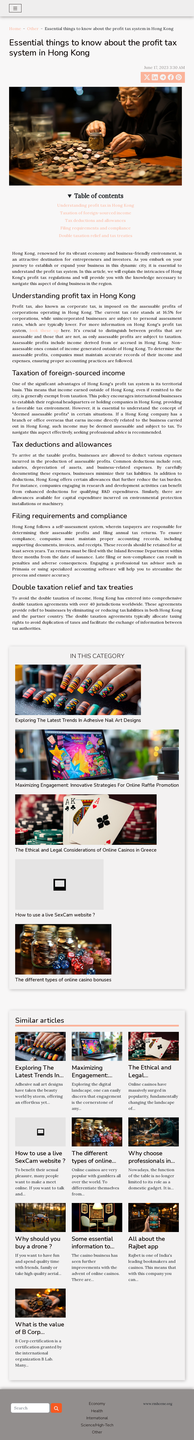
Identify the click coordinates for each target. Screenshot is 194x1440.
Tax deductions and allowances (95, 220)
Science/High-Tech (97, 1425)
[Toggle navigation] (15, 8)
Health (97, 1411)
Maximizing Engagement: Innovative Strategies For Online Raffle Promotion (97, 785)
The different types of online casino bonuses (63, 980)
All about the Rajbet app (146, 1242)
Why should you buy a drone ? (37, 1242)
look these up (44, 330)
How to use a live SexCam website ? (55, 915)
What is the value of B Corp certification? (39, 1332)
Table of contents (98, 196)
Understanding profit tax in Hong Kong (95, 205)
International (97, 1418)
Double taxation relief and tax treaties (95, 235)
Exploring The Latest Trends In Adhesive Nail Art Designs (78, 720)
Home (15, 28)
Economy (97, 1403)
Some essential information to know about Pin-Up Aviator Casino (96, 1250)
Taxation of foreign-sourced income (95, 212)
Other (33, 28)
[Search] (30, 1408)
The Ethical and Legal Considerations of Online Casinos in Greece (86, 850)
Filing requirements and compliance (95, 227)
